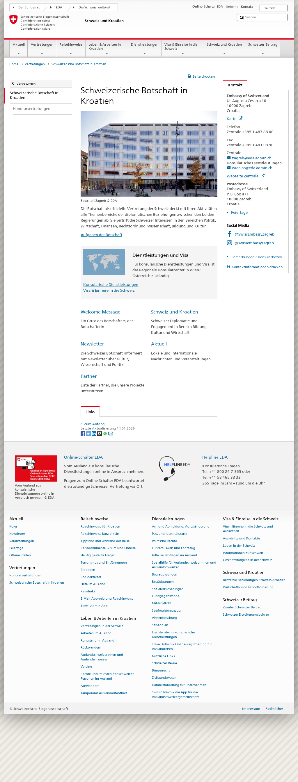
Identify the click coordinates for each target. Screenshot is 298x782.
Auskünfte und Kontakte (241, 580)
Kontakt (232, 85)
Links (88, 411)
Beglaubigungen (164, 616)
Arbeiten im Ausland (96, 675)
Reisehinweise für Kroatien (100, 568)
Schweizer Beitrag (262, 49)
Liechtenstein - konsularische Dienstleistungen (173, 676)
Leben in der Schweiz (239, 587)
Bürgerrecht (161, 712)
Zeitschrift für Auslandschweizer (112, 440)
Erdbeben (88, 612)
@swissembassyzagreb (254, 243)
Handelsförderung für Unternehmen (179, 727)
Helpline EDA (215, 498)
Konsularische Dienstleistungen (110, 284)
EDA (59, 7)
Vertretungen (42, 49)
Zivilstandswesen (164, 720)
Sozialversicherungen (168, 631)
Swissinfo (95, 449)
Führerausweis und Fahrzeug (173, 590)
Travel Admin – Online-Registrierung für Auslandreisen (182, 688)
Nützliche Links (163, 698)
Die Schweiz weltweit (94, 7)
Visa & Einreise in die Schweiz (183, 49)
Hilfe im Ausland (93, 626)
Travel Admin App (94, 648)
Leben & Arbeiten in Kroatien (107, 49)
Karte (234, 118)
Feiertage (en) (96, 422)
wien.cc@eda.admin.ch (252, 167)
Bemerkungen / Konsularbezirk (256, 257)
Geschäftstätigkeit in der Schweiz (247, 602)
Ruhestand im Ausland (97, 682)
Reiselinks (88, 633)
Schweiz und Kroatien (224, 49)
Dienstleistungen (144, 49)
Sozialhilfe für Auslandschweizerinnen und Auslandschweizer (184, 607)
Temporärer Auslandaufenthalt (104, 735)
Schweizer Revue (164, 705)
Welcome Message (100, 312)
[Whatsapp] (105, 475)
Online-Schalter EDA (83, 498)
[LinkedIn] (94, 475)
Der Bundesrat (29, 7)
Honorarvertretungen (25, 617)
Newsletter (92, 344)
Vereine (86, 709)
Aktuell (18, 49)
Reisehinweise (70, 49)
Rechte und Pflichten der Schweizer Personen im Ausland (107, 718)
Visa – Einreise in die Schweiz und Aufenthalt (248, 571)
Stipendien (160, 667)
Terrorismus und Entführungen (104, 604)
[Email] (110, 475)
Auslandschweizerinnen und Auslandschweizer (102, 699)
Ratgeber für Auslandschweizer (111, 431)
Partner (89, 376)
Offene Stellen (20, 597)
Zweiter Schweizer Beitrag (242, 649)
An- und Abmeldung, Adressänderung (181, 568)
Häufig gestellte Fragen (98, 597)
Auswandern (90, 728)
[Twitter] (89, 475)
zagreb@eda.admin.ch (252, 158)
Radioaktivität (91, 619)
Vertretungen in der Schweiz (102, 668)
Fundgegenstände (165, 638)
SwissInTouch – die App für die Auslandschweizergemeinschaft (175, 736)
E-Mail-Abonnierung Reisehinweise (107, 640)
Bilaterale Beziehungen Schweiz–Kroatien (254, 622)
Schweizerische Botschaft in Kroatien (36, 624)
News (13, 568)
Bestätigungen (163, 624)
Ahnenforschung (164, 660)
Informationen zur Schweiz (243, 595)
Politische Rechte (164, 583)
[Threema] (100, 475)
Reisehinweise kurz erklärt (100, 576)
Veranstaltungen (21, 583)
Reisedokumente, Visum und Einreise (108, 590)
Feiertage (239, 212)
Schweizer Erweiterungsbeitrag (246, 656)
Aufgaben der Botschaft (101, 234)
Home (13, 64)
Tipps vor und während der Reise (105, 583)
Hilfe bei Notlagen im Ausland (174, 597)
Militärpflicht (161, 645)
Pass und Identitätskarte (169, 576)
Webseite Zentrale (246, 176)
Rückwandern (91, 690)
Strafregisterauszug (166, 652)
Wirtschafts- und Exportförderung (248, 629)
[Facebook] (83, 475)
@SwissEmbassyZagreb (254, 234)
